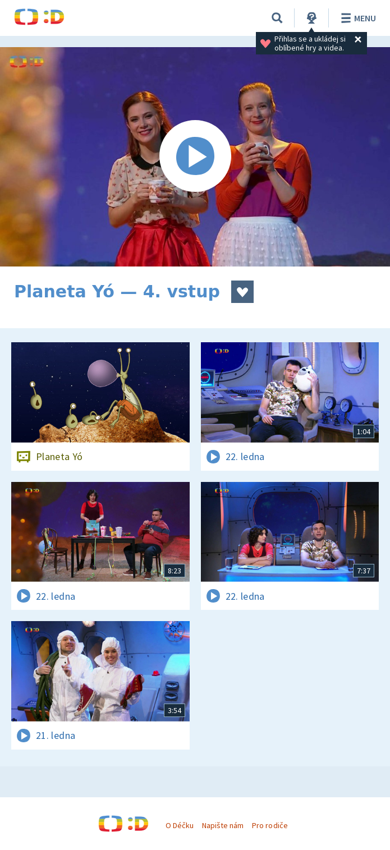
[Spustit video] (195, 157)
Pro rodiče (269, 825)
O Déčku (180, 825)
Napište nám (223, 825)
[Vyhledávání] (277, 18)
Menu (356, 18)
